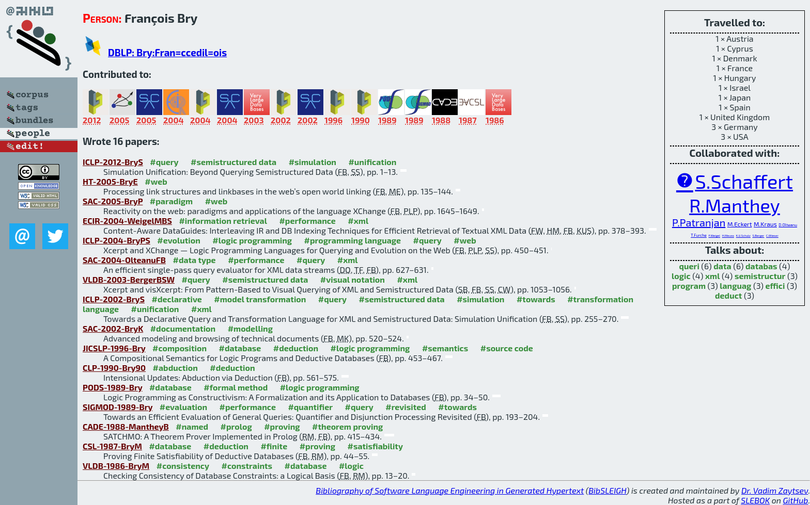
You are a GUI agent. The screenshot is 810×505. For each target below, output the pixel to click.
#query (164, 162)
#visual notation (352, 279)
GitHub (795, 500)
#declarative (177, 299)
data (722, 266)
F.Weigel (715, 235)
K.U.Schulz (743, 235)
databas (761, 266)
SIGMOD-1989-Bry (117, 407)
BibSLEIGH (607, 490)
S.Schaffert (744, 181)
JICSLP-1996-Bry (114, 348)
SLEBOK (755, 500)
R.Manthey (734, 205)
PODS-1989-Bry (112, 387)
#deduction (295, 348)
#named (192, 426)
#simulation (312, 162)
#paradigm (171, 201)
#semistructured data (233, 162)
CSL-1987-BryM (112, 446)
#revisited (405, 407)
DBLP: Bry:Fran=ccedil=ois (167, 52)
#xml (358, 220)
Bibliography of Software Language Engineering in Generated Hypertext (450, 490)
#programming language (352, 240)
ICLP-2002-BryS (114, 299)
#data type (194, 260)
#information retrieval (223, 220)
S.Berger (758, 235)
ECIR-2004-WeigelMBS (127, 220)
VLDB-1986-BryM (116, 465)
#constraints (247, 465)
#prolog (236, 426)
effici (775, 285)
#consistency (183, 465)
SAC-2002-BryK (113, 328)
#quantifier (310, 407)
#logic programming (252, 240)
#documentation (182, 328)
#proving (282, 426)
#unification (372, 162)
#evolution (178, 240)
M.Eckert (739, 223)
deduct (728, 295)
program (689, 285)
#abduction (175, 367)
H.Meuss (728, 235)
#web (156, 181)
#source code (506, 348)
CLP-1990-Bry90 (114, 367)
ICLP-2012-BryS (113, 162)
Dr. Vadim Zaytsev (774, 490)
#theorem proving (347, 426)
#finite (273, 446)
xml (712, 276)
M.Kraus (765, 223)
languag (735, 285)
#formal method (236, 387)
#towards (536, 299)
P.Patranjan (698, 222)
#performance (307, 220)
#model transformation (260, 299)
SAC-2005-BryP (113, 201)
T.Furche (699, 235)
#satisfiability (375, 446)
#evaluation (183, 407)
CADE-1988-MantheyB (126, 426)
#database (240, 348)
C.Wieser (772, 235)
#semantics (445, 348)
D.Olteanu (787, 224)
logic (681, 276)
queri (689, 266)
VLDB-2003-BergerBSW (129, 279)
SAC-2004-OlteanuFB (124, 260)
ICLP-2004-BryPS (116, 240)
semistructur (760, 276)
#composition (179, 348)
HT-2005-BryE (110, 181)
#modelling (250, 328)
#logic (351, 465)
